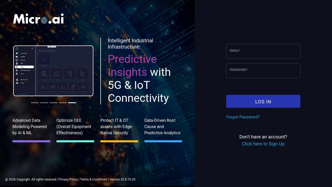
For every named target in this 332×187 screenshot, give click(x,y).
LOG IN (263, 101)
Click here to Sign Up (263, 143)
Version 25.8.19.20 (122, 179)
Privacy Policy (68, 179)
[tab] (35, 103)
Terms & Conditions (93, 179)
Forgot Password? (243, 117)
